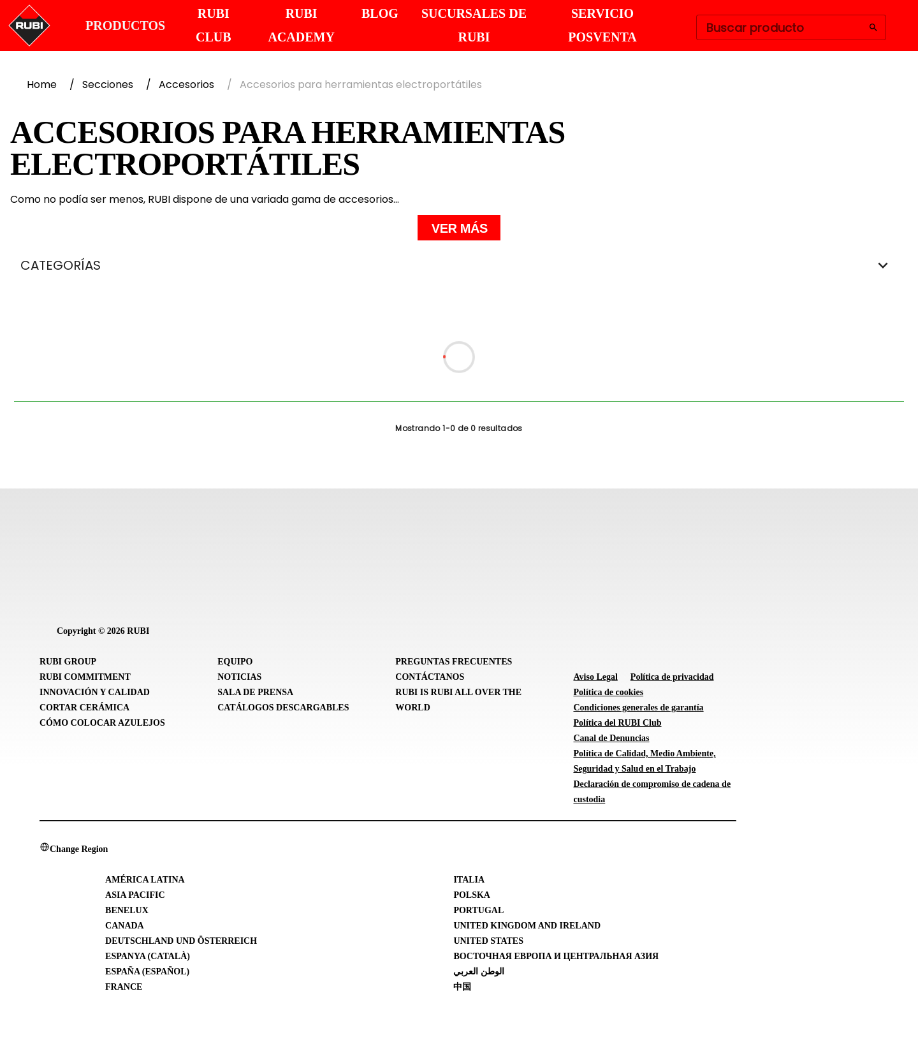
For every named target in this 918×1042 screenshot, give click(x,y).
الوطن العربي (478, 971)
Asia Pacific (134, 895)
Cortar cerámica (84, 707)
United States (488, 941)
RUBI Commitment (85, 677)
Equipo (234, 661)
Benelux (127, 910)
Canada (124, 925)
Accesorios (186, 84)
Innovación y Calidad (95, 692)
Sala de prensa (255, 692)
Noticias (239, 677)
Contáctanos (429, 677)
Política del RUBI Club (617, 723)
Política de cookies (608, 692)
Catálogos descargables (283, 707)
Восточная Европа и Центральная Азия (556, 956)
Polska (471, 895)
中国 (462, 987)
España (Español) (147, 971)
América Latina (145, 879)
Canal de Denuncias (611, 738)
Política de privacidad (672, 677)
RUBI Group (68, 661)
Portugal (478, 910)
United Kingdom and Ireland (527, 925)
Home (42, 84)
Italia (468, 879)
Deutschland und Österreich (181, 941)
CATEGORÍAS (459, 265)
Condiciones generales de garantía (638, 707)
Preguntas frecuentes (453, 661)
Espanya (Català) (147, 956)
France (123, 987)
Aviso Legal (595, 677)
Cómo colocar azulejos (102, 723)
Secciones (107, 84)
